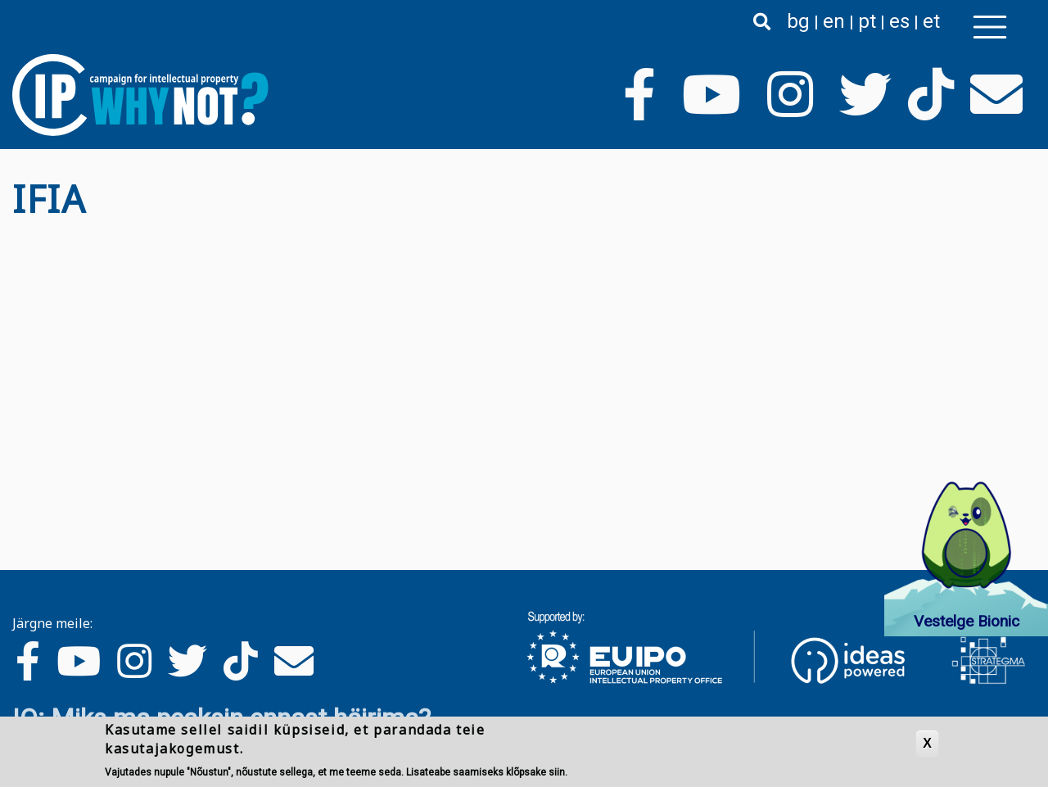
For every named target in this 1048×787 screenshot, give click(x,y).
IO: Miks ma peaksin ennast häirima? (221, 718)
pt (867, 21)
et (931, 21)
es (899, 21)
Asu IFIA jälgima (18, 234)
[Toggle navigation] (990, 27)
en (834, 21)
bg (798, 21)
